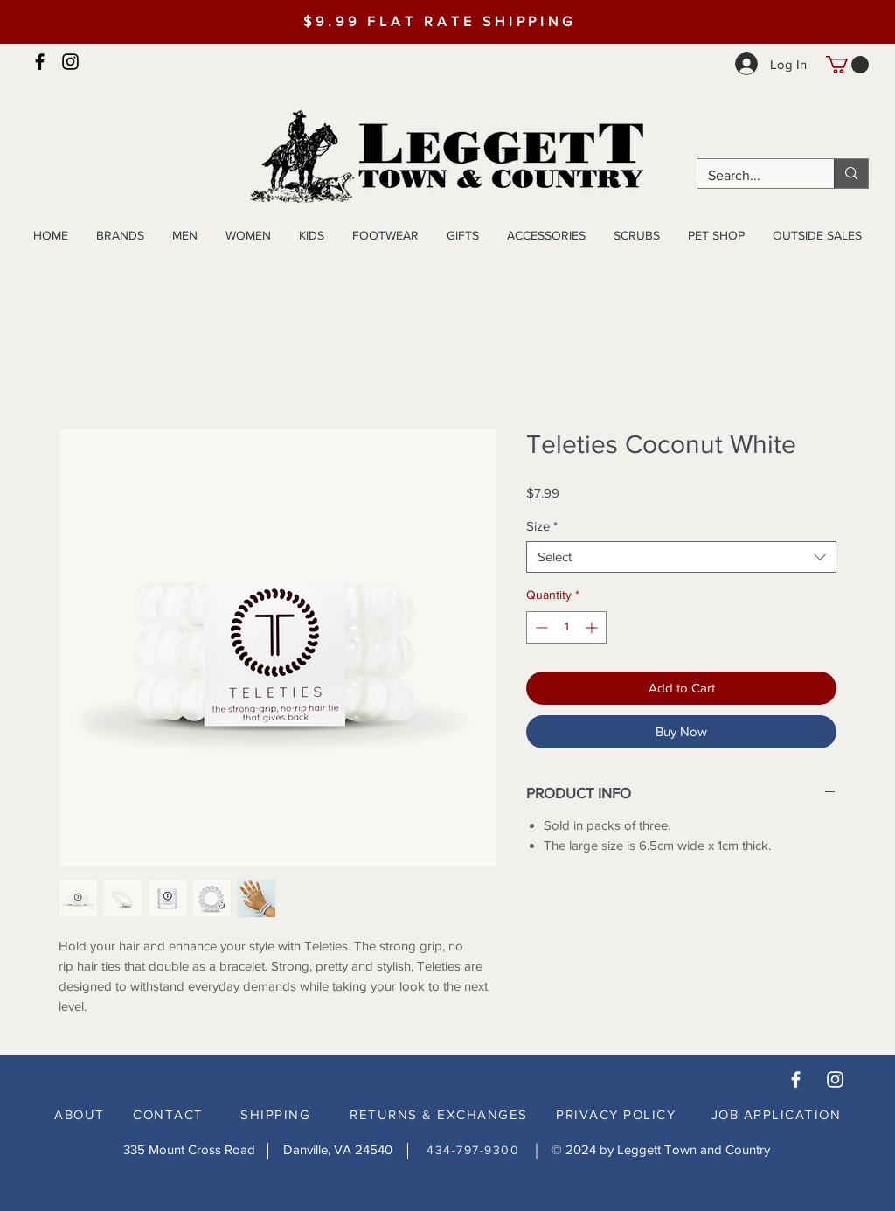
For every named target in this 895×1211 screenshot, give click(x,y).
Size (542, 526)
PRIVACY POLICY (616, 1114)
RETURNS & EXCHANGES (439, 1114)
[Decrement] (540, 627)
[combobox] (681, 557)
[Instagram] (70, 62)
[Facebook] (40, 62)
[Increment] (593, 627)
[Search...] (752, 175)
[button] (847, 64)
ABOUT (79, 1114)
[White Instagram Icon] (835, 1079)
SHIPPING (275, 1114)
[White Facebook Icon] (796, 1079)
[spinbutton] (566, 627)
